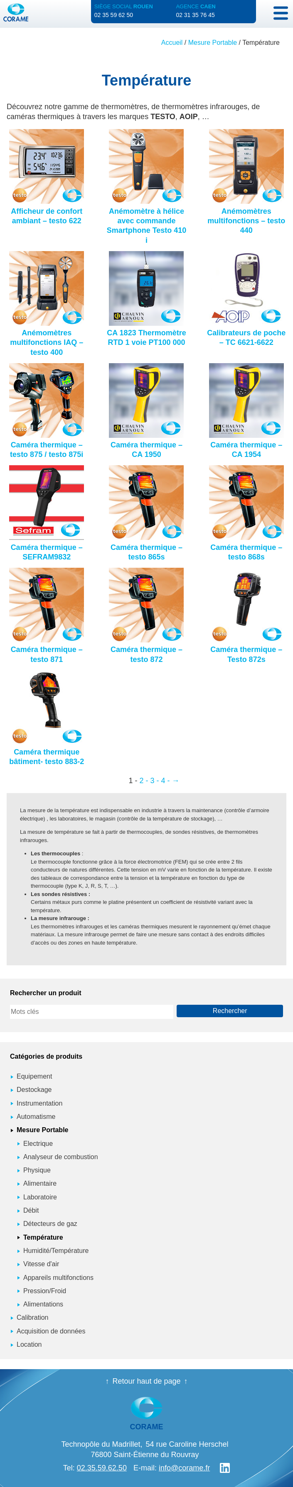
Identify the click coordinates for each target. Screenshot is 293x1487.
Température (43, 1237)
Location (29, 1344)
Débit (31, 1210)
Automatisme (36, 1116)
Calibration (32, 1317)
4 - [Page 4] (165, 780)
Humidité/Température (56, 1250)
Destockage (34, 1089)
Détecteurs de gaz (50, 1223)
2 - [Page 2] (143, 780)
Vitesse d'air (41, 1263)
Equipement (34, 1076)
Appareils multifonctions (58, 1277)
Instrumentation (39, 1103)
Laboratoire (40, 1197)
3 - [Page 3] (154, 780)
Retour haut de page (146, 1381)
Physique (37, 1170)
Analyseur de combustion (60, 1156)
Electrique (38, 1143)
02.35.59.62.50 (102, 1468)
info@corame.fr (184, 1468)
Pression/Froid (44, 1290)
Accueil (172, 42)
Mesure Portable (212, 42)
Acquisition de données (51, 1331)
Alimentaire (40, 1183)
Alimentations (43, 1304)
